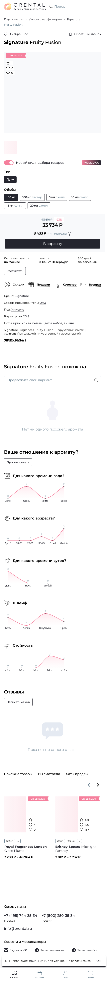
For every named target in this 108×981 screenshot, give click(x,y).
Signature (22, 296)
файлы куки (37, 961)
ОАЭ (43, 303)
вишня (69, 323)
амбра (57, 323)
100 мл (9, 841)
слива (26, 323)
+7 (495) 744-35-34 (20, 915)
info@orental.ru (18, 928)
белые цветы (42, 323)
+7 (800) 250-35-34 (58, 915)
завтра (24, 258)
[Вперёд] (98, 785)
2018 (26, 316)
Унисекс (17, 309)
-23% (59, 219)
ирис (17, 323)
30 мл (60, 841)
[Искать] (96, 380)
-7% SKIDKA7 (91, 162)
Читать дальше (15, 340)
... (18, 841)
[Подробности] (69, 234)
